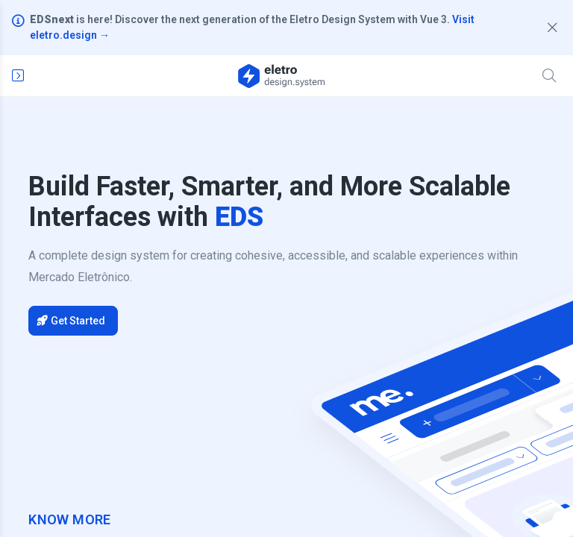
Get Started (71, 321)
